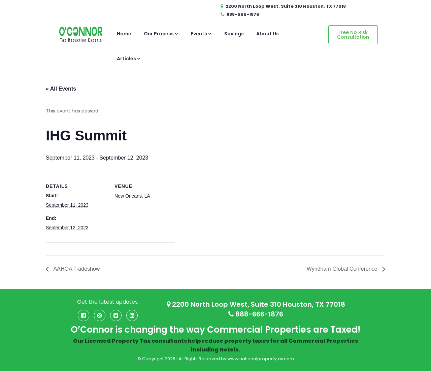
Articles (129, 58)
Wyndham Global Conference (343, 269)
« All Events (61, 89)
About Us (267, 33)
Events (201, 33)
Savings (234, 33)
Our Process (161, 33)
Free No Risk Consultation (353, 34)
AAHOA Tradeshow (76, 269)
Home (124, 33)
